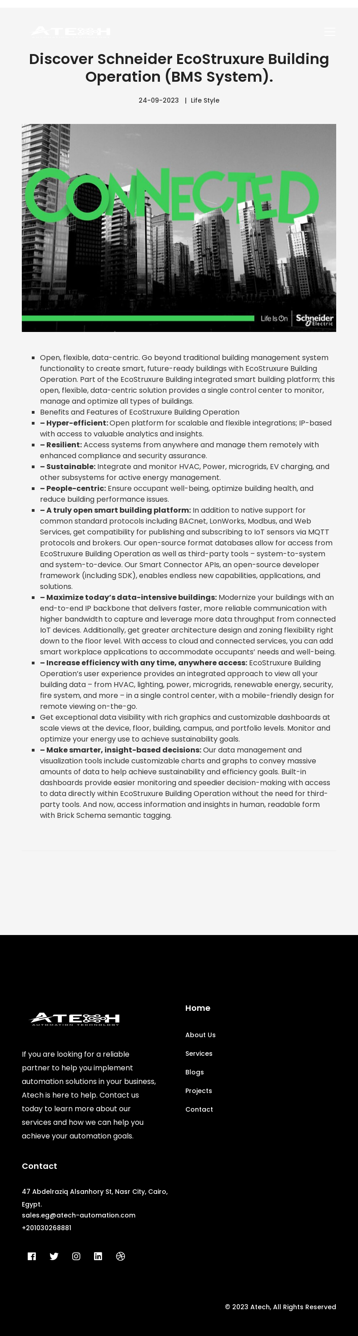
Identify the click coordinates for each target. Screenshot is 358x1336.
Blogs (194, 1072)
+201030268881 (46, 1228)
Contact (199, 1109)
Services (199, 1053)
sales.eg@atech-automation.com (78, 1215)
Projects (198, 1090)
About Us (200, 1034)
